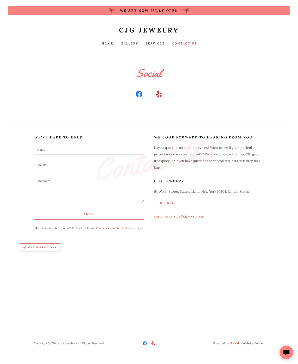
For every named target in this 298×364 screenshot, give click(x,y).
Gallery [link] (129, 43)
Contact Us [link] (184, 43)
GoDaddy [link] (236, 343)
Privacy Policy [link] (103, 227)
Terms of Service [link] (126, 227)
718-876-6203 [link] (164, 203)
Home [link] (107, 43)
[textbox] (89, 149)
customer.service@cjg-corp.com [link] (179, 216)
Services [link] (155, 43)
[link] (149, 31)
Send (89, 214)
